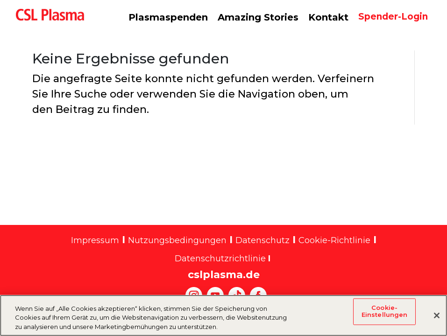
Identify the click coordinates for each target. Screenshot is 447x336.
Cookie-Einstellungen (385, 316)
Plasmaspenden (168, 17)
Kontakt (328, 17)
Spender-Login (393, 16)
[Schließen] (436, 320)
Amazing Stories (258, 17)
